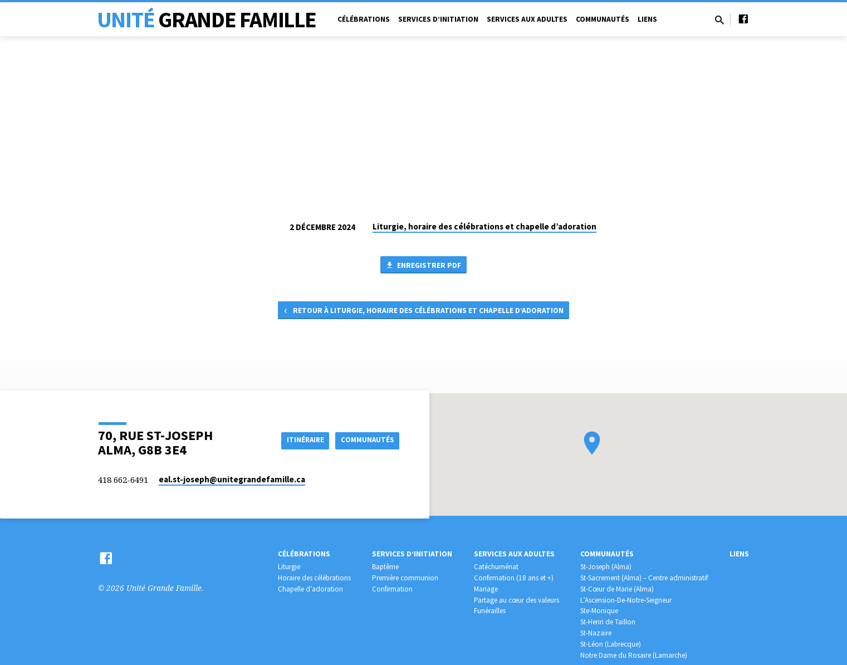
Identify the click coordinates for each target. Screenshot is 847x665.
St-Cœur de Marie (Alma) (617, 589)
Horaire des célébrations (314, 578)
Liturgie (289, 566)
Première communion (405, 578)
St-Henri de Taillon (607, 622)
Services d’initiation (438, 19)
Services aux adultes (527, 19)
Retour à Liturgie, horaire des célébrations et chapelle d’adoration (422, 313)
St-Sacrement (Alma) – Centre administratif (644, 578)
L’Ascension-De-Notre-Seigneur (626, 600)
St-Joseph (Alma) (605, 566)
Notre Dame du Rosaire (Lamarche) (633, 655)
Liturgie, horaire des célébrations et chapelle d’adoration (484, 226)
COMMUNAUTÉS (365, 440)
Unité (206, 19)
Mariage (486, 589)
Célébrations (363, 19)
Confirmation (392, 589)
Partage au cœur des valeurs (516, 600)
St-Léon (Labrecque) (610, 644)
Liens (647, 19)
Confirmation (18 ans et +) (514, 578)
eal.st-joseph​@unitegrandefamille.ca (232, 479)
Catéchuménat (496, 566)
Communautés (602, 19)
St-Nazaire (595, 633)
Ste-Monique (599, 610)
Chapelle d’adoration (310, 589)
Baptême (385, 566)
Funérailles (490, 610)
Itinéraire (297, 440)
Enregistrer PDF (423, 266)
